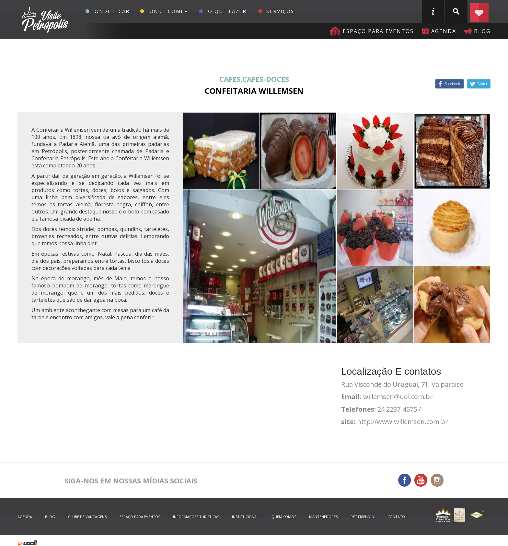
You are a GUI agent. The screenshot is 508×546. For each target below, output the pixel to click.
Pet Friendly (363, 516)
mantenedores (323, 516)
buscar (456, 11)
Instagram (437, 480)
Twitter (479, 84)
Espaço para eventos (378, 31)
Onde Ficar (112, 11)
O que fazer (227, 11)
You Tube (420, 480)
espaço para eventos (140, 516)
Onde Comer (168, 11)
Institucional (245, 516)
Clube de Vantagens (87, 516)
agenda (443, 31)
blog (482, 31)
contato (396, 516)
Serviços (280, 11)
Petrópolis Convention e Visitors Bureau (44, 20)
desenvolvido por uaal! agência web (27, 543)
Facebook (449, 84)
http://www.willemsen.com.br (402, 421)
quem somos (283, 516)
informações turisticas (433, 11)
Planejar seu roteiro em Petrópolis (479, 11)
